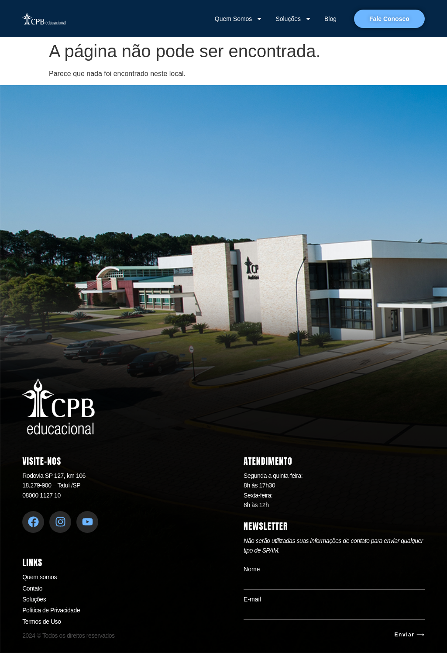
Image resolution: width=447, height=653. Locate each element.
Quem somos (39, 577)
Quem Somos (239, 19)
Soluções (293, 19)
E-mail (252, 599)
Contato (32, 588)
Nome (252, 569)
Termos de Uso (41, 621)
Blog (330, 18)
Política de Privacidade (51, 610)
